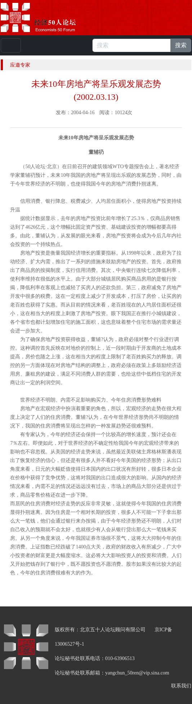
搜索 (181, 45)
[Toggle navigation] (11, 45)
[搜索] (131, 45)
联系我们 (181, 686)
